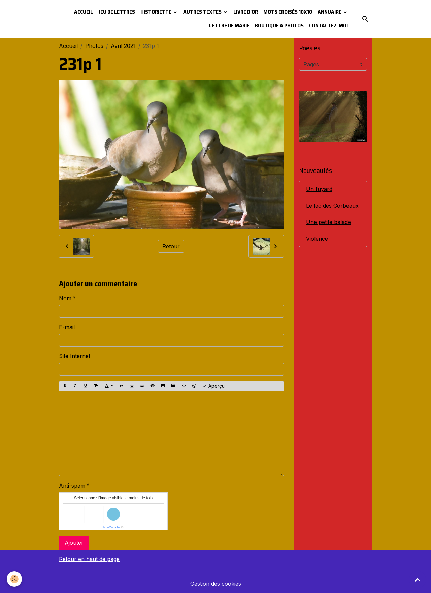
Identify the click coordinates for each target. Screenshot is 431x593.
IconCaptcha (112, 527)
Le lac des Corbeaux (332, 205)
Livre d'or (245, 12)
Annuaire (330, 12)
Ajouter (74, 542)
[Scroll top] (417, 579)
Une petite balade (328, 222)
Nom (65, 298)
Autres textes (203, 12)
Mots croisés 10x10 (287, 12)
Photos (94, 45)
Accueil (83, 12)
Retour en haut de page (89, 559)
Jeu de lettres (116, 12)
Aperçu (213, 386)
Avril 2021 (123, 45)
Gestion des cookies (215, 583)
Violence (317, 238)
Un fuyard (319, 189)
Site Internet (74, 356)
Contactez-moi (328, 25)
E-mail (67, 327)
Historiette (156, 12)
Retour (171, 246)
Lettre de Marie (229, 25)
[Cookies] (14, 579)
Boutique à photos (279, 25)
